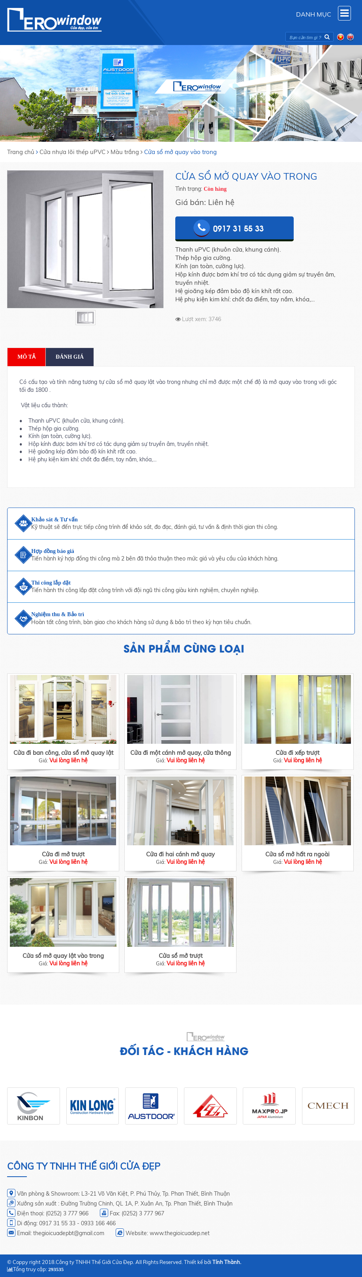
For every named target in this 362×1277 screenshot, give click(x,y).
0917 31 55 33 (238, 227)
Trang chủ (20, 152)
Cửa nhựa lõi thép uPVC (72, 152)
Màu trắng (125, 152)
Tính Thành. (226, 1262)
